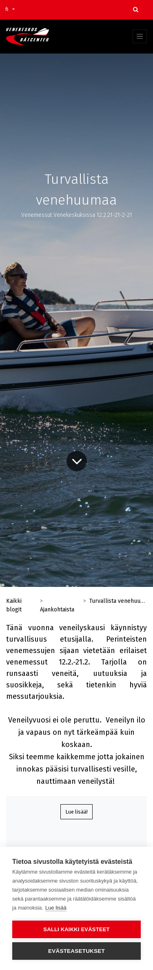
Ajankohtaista (57, 609)
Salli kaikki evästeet (76, 929)
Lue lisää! (76, 812)
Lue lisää (56, 908)
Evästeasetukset (76, 951)
